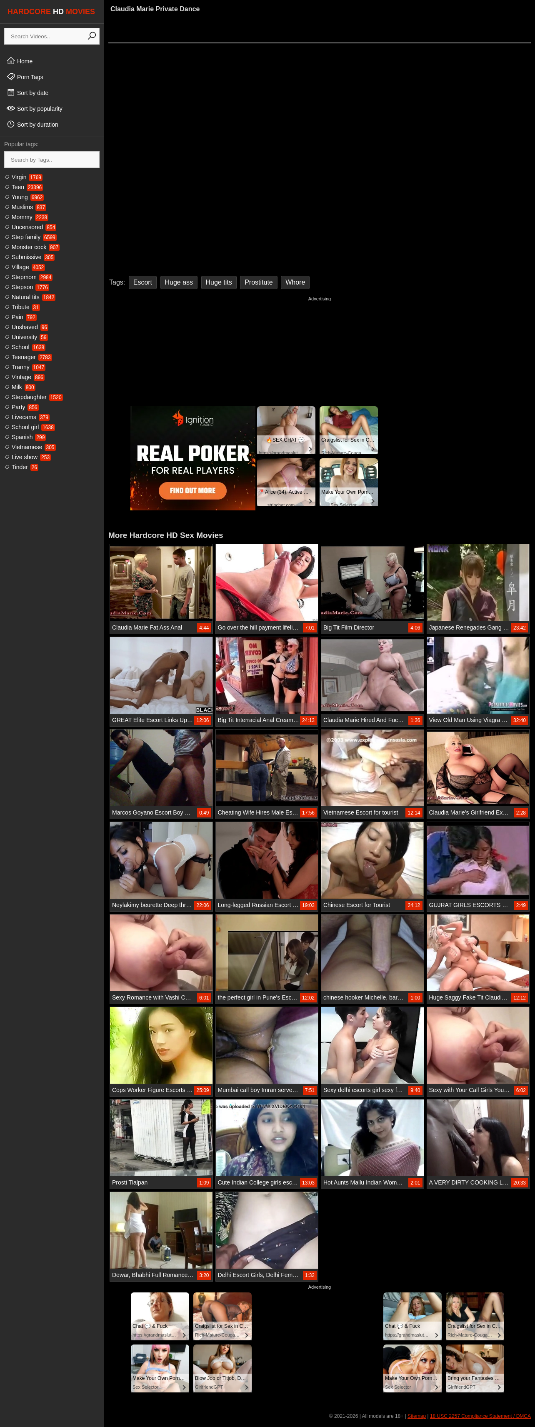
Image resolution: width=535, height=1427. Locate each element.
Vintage (24, 377)
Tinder (21, 467)
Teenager (28, 357)
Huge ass (179, 282)
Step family (30, 237)
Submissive (29, 257)
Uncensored (30, 227)
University (26, 337)
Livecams (27, 417)
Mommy (26, 217)
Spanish (25, 437)
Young (24, 197)
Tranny (24, 367)
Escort (142, 282)
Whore (295, 282)
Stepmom (28, 277)
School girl (29, 427)
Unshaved (26, 327)
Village (24, 267)
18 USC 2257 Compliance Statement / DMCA (480, 1416)
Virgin (23, 177)
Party (21, 407)
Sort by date (27, 92)
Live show (27, 457)
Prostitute (259, 282)
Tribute (22, 307)
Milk (19, 387)
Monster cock (32, 247)
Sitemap (417, 1416)
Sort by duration (32, 124)
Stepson (26, 287)
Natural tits (29, 297)
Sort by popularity (34, 108)
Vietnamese (30, 447)
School (24, 347)
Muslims (25, 207)
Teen (23, 187)
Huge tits (219, 282)
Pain (20, 317)
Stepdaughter (33, 397)
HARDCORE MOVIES (51, 11)
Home (19, 60)
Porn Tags (24, 76)
